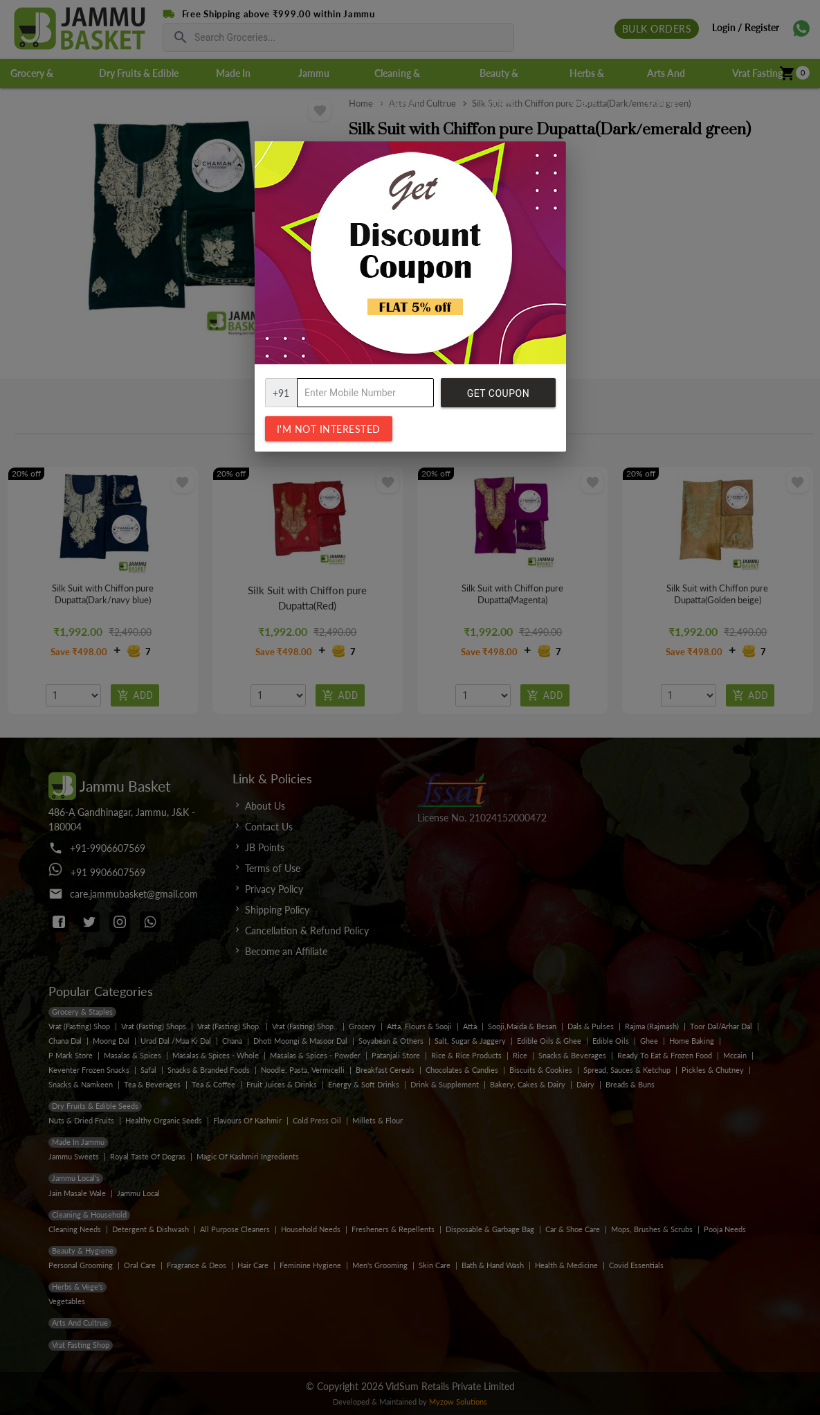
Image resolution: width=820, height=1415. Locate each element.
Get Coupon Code (498, 397)
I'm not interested (329, 429)
